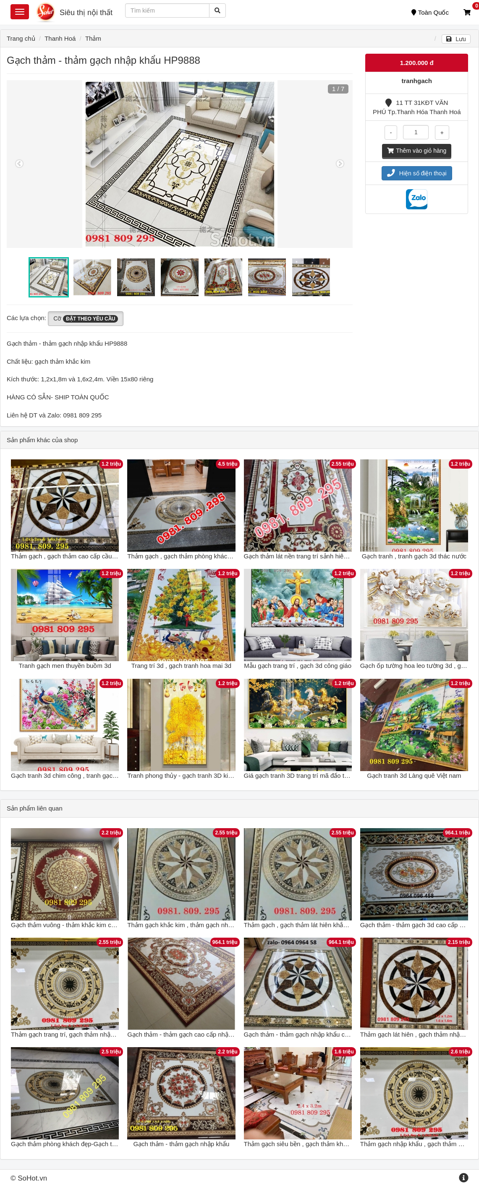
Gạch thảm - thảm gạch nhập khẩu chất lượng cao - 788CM (326, 1034)
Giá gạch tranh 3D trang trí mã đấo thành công (309, 775)
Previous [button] (19, 164)
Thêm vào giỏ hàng (416, 150)
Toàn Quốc (430, 12)
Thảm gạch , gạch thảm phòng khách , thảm (188, 556)
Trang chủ (21, 38)
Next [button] (340, 164)
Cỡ (85, 319)
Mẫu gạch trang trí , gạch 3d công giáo (297, 665)
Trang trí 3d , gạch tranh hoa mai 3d (181, 665)
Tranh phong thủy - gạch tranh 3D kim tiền (186, 775)
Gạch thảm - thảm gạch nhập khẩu (181, 1143)
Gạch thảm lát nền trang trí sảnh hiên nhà (301, 556)
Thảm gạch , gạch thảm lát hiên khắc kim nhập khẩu (316, 924)
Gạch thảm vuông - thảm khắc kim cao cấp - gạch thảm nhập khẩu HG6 (110, 924)
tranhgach (416, 80)
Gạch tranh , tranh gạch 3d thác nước (414, 556)
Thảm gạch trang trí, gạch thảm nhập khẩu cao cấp (82, 1034)
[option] (180, 164)
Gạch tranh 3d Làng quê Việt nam (414, 775)
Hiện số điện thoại (417, 173)
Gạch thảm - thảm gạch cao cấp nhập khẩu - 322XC (199, 1034)
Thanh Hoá (60, 38)
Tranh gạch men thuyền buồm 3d (64, 665)
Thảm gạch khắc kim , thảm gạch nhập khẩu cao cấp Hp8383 (212, 924)
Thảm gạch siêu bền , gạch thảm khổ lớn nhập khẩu (316, 1143)
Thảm (93, 38)
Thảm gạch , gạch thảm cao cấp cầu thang (70, 556)
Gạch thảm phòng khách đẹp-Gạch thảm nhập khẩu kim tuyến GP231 (108, 1143)
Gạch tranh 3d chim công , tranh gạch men (70, 775)
